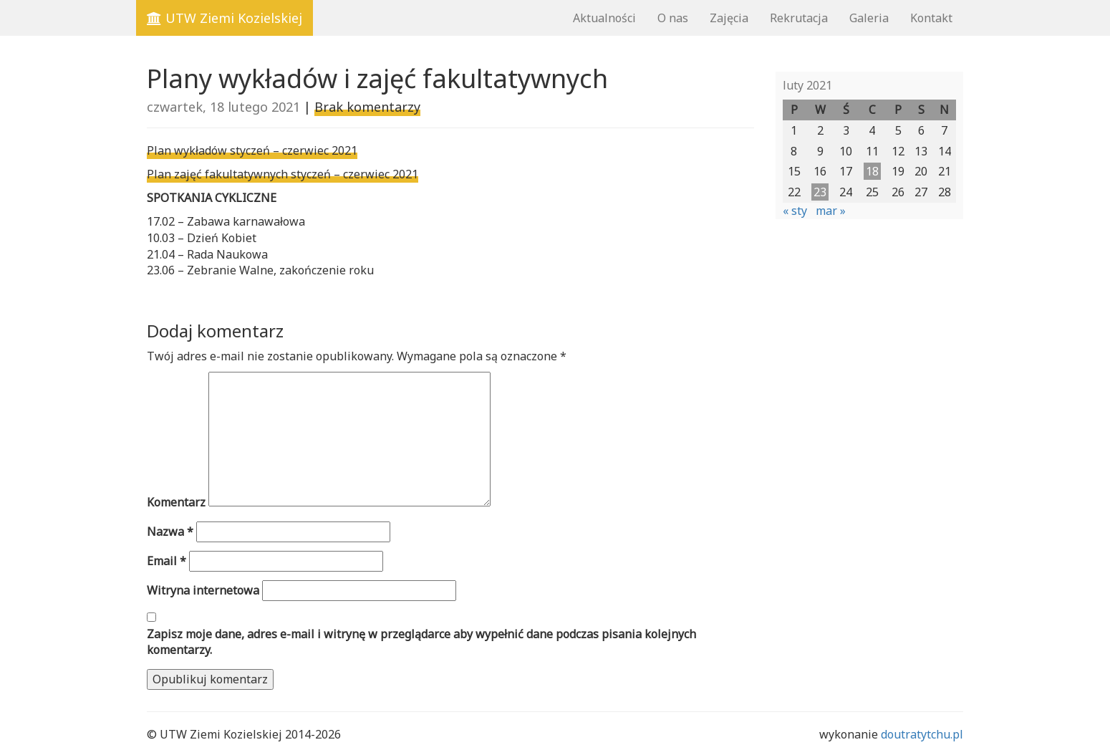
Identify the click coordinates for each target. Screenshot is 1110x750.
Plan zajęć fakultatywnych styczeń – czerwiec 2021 (282, 174)
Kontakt (931, 18)
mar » (831, 210)
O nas (672, 18)
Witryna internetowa (203, 590)
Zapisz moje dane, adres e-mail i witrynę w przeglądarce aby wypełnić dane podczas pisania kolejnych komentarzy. (421, 642)
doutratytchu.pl (922, 734)
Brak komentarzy (367, 106)
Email (166, 561)
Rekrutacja (799, 18)
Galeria (869, 18)
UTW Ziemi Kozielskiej (224, 18)
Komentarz (176, 502)
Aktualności (604, 18)
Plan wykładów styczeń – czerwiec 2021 (252, 150)
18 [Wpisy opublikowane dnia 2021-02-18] (872, 171)
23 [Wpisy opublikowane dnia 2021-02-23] (820, 192)
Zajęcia (729, 18)
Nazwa (170, 531)
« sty (795, 210)
